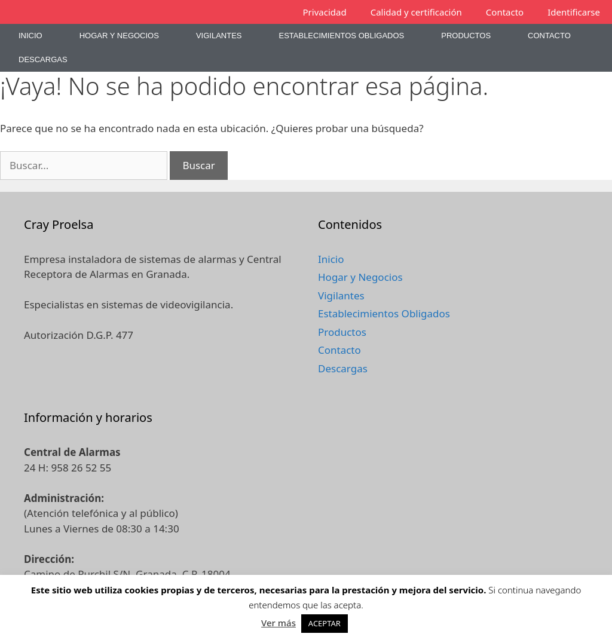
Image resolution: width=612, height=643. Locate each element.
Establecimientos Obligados (341, 35)
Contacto (505, 12)
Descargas (43, 59)
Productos (466, 35)
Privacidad (325, 12)
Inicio (30, 35)
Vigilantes (219, 35)
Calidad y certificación (416, 12)
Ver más (278, 623)
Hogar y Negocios (119, 35)
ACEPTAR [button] (324, 623)
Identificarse (573, 12)
